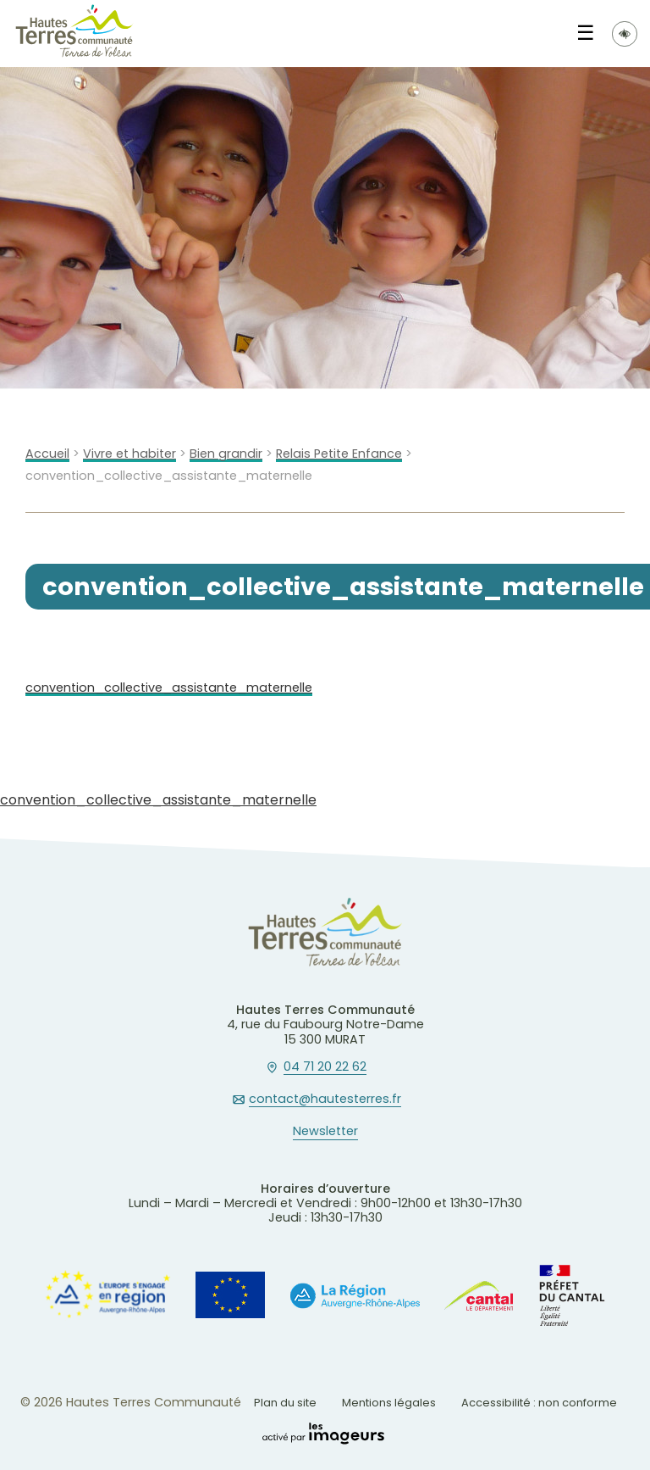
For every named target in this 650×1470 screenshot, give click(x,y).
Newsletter (325, 1131)
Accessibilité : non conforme (539, 1403)
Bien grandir (226, 454)
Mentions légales (389, 1403)
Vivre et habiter (129, 454)
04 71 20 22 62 (325, 1067)
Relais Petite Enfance (339, 454)
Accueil (47, 454)
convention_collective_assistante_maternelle (168, 688)
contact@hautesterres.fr (325, 1099)
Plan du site (285, 1403)
